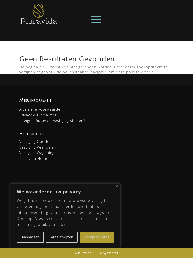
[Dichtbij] (117, 186)
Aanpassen (30, 237)
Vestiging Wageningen (39, 152)
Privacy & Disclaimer (38, 115)
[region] (65, 215)
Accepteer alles (96, 237)
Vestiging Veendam (36, 147)
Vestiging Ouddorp (36, 141)
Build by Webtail (106, 253)
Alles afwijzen (62, 237)
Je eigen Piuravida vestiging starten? (52, 120)
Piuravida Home (34, 158)
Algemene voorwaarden (41, 109)
